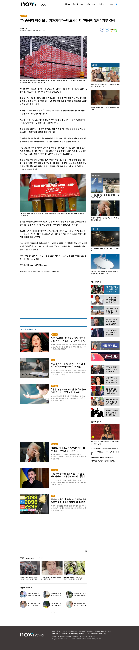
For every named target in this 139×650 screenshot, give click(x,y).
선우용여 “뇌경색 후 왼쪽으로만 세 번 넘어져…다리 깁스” (34, 595)
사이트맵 (108, 631)
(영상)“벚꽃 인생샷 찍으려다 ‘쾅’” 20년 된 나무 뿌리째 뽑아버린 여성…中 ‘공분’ (73, 579)
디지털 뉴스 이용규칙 (100, 631)
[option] (29, 571)
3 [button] (54, 612)
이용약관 (65, 631)
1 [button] (51, 612)
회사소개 (59, 631)
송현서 (22, 29)
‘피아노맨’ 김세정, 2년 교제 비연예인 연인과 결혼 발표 (80, 595)
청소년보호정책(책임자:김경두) (85, 631)
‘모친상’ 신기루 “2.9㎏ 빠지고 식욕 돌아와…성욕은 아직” (52, 578)
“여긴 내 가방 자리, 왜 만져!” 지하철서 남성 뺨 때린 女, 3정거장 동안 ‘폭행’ (29, 578)
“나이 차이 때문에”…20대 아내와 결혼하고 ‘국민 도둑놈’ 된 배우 (57, 605)
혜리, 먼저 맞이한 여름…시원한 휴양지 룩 (80, 604)
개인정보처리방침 (72, 631)
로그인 (53, 631)
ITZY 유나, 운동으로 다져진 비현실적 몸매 (34, 604)
